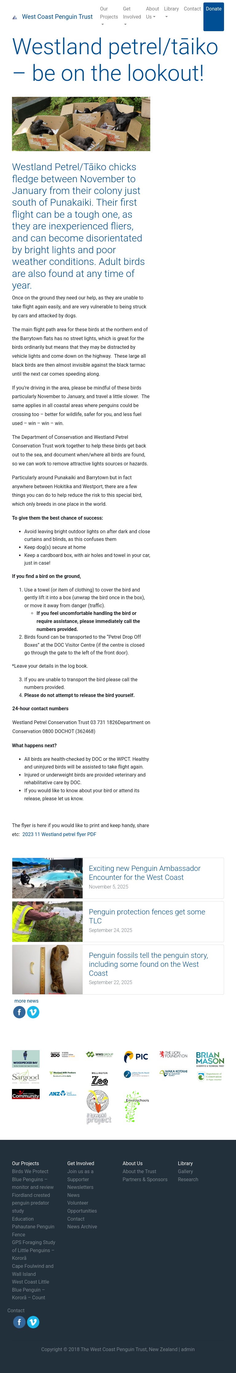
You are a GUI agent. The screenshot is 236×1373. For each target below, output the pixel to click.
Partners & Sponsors (145, 1179)
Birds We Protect (30, 1171)
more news (26, 1001)
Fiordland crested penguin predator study (31, 1203)
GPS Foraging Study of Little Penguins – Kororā (33, 1250)
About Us (152, 13)
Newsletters (80, 1187)
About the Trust (139, 1171)
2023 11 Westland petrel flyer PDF (59, 834)
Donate (214, 9)
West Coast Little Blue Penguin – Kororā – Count (30, 1290)
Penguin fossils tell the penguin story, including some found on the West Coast (148, 964)
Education (23, 1219)
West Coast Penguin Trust (57, 16)
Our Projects (109, 13)
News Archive (82, 1227)
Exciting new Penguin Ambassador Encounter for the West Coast (145, 873)
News (73, 1195)
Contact (192, 9)
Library (171, 9)
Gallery (185, 1171)
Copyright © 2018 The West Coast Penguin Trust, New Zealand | (111, 1349)
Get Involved (132, 13)
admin (188, 1349)
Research (188, 1179)
